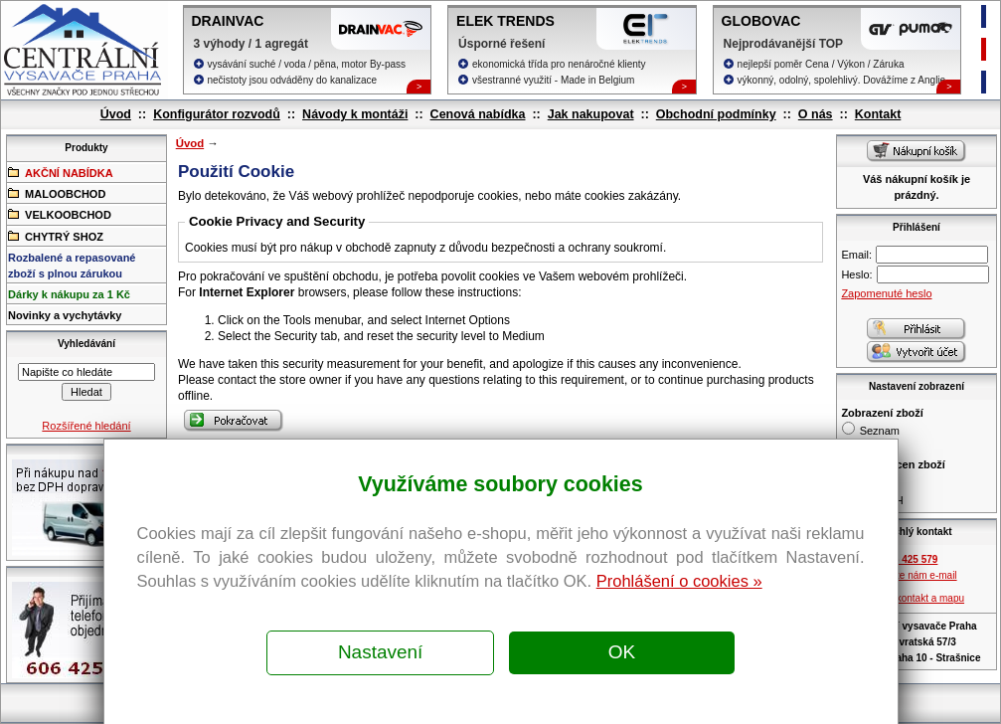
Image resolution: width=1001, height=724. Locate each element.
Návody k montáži (355, 114)
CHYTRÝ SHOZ (55, 236)
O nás (815, 114)
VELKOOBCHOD (59, 214)
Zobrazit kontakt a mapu (911, 598)
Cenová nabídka (478, 114)
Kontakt (878, 114)
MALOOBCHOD (56, 193)
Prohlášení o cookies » (679, 581)
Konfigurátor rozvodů (216, 114)
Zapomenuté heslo (886, 293)
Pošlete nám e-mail (914, 575)
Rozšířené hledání (86, 426)
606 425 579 (910, 559)
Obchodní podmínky (716, 114)
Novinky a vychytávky (64, 315)
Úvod (115, 114)
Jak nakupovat (591, 114)
